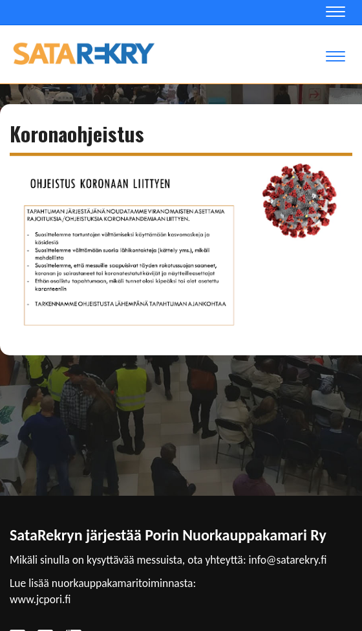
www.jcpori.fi (40, 599)
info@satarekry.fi (288, 560)
